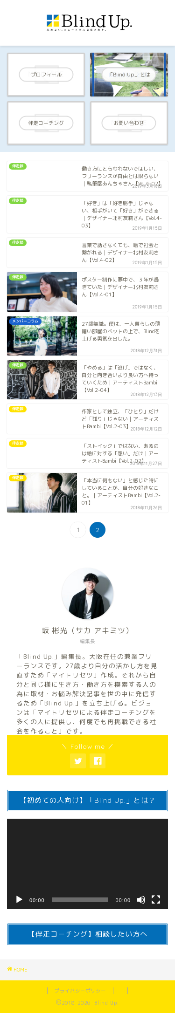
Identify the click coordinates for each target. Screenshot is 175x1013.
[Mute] (141, 899)
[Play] (19, 899)
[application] (87, 864)
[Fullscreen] (156, 899)
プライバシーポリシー (80, 990)
